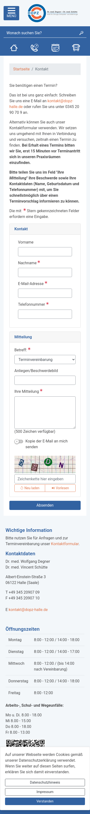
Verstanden (45, 801)
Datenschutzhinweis (45, 782)
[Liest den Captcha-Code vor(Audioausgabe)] (60, 488)
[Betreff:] (45, 359)
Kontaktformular (65, 544)
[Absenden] (45, 505)
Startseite (21, 69)
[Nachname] (45, 272)
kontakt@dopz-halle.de (28, 609)
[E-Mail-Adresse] (45, 293)
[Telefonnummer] (45, 314)
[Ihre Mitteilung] (45, 412)
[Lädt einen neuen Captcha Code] (29, 488)
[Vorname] (45, 251)
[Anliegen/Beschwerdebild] (45, 380)
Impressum (44, 792)
